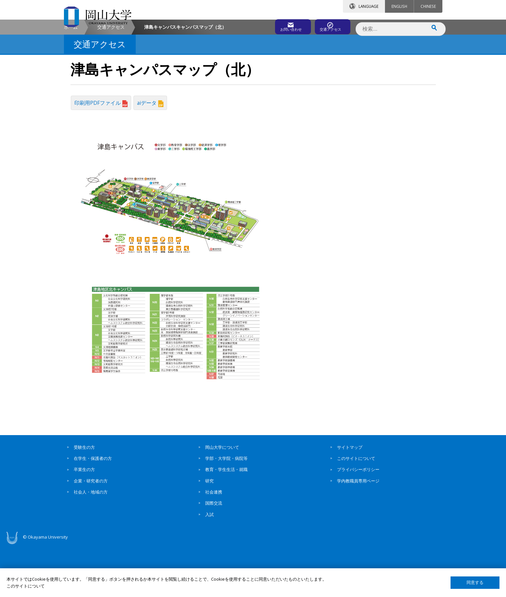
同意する (475, 582)
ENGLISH (399, 6)
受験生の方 (84, 498)
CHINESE (428, 6)
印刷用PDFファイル (102, 157)
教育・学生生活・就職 (226, 521)
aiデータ (154, 157)
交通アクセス (328, 25)
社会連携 (213, 543)
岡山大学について (222, 498)
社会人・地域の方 (91, 543)
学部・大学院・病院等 (226, 509)
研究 (209, 532)
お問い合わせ (271, 25)
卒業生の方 (84, 521)
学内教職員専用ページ (358, 532)
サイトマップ (349, 498)
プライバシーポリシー (358, 521)
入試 (209, 565)
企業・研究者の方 (91, 532)
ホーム (71, 83)
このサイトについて (356, 509)
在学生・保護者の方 (93, 509)
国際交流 (213, 554)
